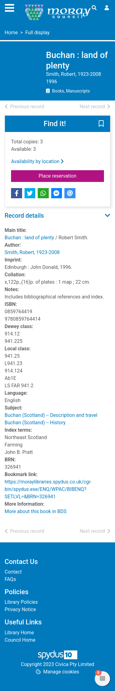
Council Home (20, 640)
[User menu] (107, 8)
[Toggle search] (94, 8)
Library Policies (21, 602)
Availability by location (37, 161)
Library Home (19, 632)
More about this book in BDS (36, 511)
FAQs (10, 579)
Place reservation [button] (71, 175)
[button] (101, 124)
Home (11, 32)
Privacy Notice (20, 609)
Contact (13, 572)
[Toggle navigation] (9, 7)
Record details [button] (24, 215)
